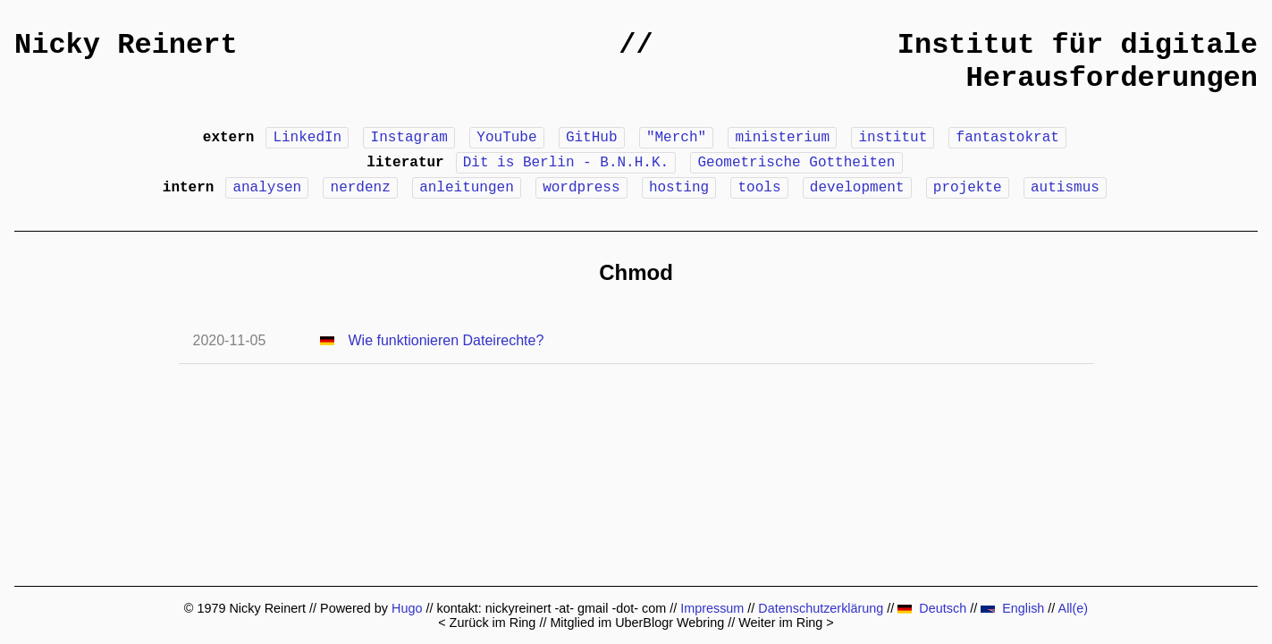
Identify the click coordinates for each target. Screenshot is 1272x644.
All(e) (1073, 608)
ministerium (782, 138)
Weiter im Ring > (786, 622)
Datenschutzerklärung (820, 608)
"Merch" (676, 138)
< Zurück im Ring (486, 622)
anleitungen (466, 188)
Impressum (712, 608)
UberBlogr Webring (669, 622)
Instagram (409, 138)
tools (758, 188)
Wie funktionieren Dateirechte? (446, 340)
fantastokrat (1007, 138)
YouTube (506, 138)
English (1012, 608)
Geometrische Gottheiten (796, 163)
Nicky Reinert (126, 45)
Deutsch (931, 608)
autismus (1065, 188)
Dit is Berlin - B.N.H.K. (566, 163)
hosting (679, 188)
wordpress (581, 188)
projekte (967, 188)
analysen (266, 188)
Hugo (407, 608)
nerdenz (361, 188)
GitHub (592, 138)
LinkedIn (307, 138)
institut (892, 138)
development (857, 188)
